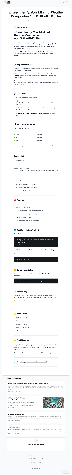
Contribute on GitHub (21, 301)
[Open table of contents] (66, 472)
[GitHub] (31, 449)
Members (30, 458)
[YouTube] (36, 449)
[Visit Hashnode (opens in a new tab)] (36, 468)
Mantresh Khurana (22, 27)
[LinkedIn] (29, 27)
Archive (34, 458)
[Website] (40, 449)
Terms (43, 458)
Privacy (39, 458)
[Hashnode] (42, 449)
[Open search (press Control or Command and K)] (60, 2)
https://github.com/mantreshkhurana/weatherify (33, 362)
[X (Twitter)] (28, 27)
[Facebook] (38, 449)
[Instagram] (29, 449)
